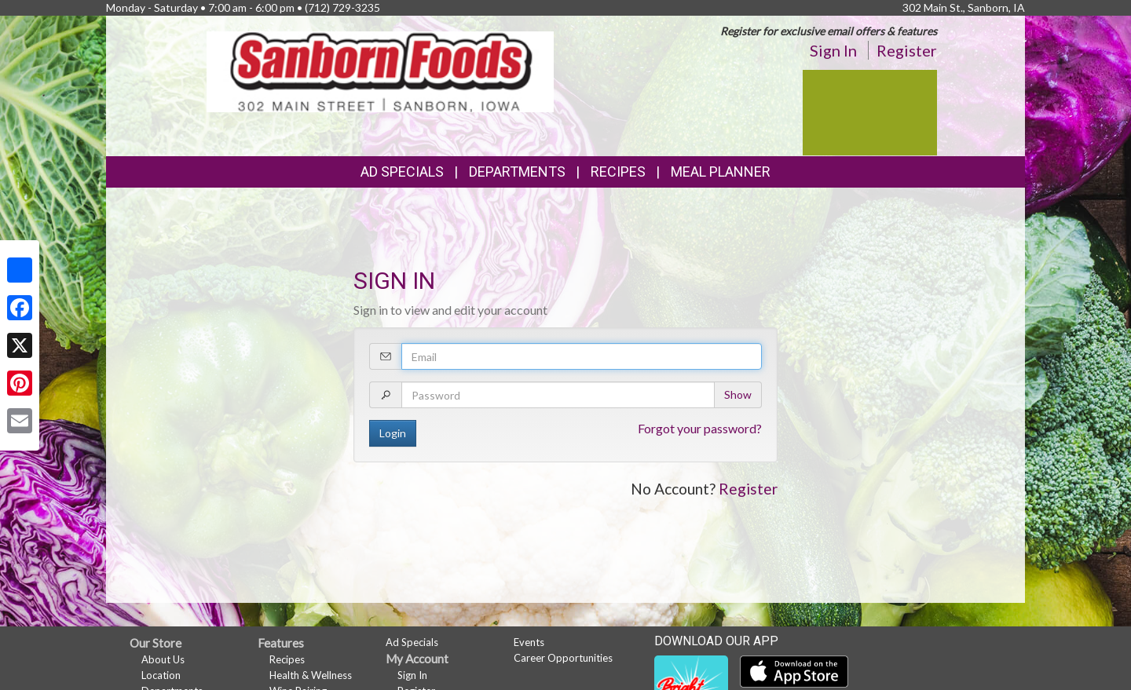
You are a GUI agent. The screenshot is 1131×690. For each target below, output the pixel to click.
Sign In (833, 50)
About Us (163, 659)
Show (738, 394)
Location (161, 675)
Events (529, 642)
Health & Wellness (310, 675)
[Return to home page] (381, 70)
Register (907, 50)
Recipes (618, 171)
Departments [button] (517, 171)
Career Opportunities (563, 658)
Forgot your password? (700, 428)
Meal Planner (720, 171)
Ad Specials (402, 171)
